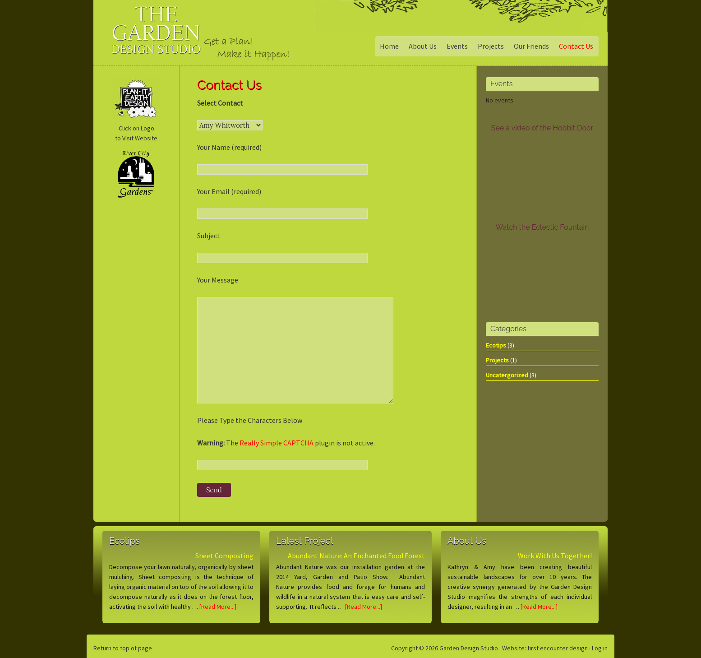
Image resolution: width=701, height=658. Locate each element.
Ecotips (496, 345)
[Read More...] (217, 606)
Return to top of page (122, 648)
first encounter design (557, 648)
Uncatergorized (507, 375)
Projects (497, 360)
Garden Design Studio (167, 38)
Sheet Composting (224, 555)
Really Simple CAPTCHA (277, 442)
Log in (600, 648)
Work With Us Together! (555, 555)
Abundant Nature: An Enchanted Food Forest (356, 555)
